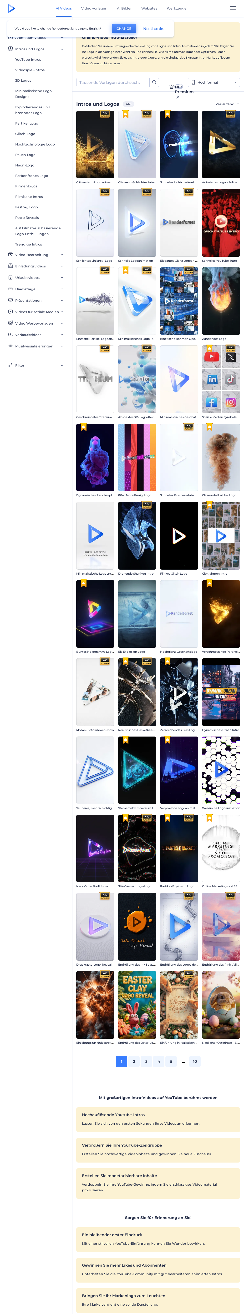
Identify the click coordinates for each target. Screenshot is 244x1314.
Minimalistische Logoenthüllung (99, 573)
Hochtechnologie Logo (35, 144)
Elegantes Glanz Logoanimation (183, 260)
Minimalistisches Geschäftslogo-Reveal (188, 417)
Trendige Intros (28, 244)
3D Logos (23, 80)
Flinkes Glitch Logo (173, 573)
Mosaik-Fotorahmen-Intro (95, 730)
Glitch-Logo (25, 134)
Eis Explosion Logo (131, 651)
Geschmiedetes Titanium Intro (98, 417)
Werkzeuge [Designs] (177, 8)
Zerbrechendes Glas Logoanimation (185, 730)
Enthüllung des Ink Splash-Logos (141, 964)
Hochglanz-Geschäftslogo (178, 651)
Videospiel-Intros (30, 70)
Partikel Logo (26, 123)
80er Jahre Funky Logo (134, 495)
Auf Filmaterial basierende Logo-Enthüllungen (38, 231)
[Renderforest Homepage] (11, 8)
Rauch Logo (25, 155)
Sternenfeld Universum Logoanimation (146, 808)
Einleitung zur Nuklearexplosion (99, 1042)
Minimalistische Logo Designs (33, 94)
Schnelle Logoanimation (135, 260)
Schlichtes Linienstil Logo (94, 260)
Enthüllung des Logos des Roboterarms (188, 964)
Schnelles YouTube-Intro (219, 260)
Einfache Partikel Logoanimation (99, 339)
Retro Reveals (27, 218)
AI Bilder (124, 8)
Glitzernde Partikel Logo (219, 495)
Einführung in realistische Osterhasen (187, 1042)
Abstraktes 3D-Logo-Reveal (138, 417)
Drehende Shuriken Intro (136, 573)
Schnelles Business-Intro (177, 495)
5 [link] (171, 1061)
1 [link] (121, 1061)
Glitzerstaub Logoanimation (96, 182)
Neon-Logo (24, 165)
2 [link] (134, 1061)
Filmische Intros (29, 197)
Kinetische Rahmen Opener (180, 339)
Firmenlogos (26, 186)
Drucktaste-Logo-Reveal (94, 964)
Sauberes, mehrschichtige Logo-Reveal (104, 808)
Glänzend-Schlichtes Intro (136, 182)
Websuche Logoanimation (221, 808)
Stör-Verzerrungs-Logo (134, 886)
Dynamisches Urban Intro (220, 730)
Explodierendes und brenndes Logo (32, 110)
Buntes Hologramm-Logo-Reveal (100, 651)
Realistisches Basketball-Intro (139, 730)
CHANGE (124, 28)
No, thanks (153, 28)
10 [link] (195, 1061)
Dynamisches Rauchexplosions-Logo (103, 495)
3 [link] (146, 1061)
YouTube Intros (28, 59)
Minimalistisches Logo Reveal (139, 339)
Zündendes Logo (214, 339)
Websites (149, 8)
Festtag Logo (26, 207)
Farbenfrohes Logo (31, 176)
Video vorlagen (94, 8)
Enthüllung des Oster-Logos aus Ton (144, 1042)
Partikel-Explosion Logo (177, 886)
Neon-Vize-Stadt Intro (92, 886)
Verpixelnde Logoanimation (180, 808)
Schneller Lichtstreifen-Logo (180, 182)
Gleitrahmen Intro (215, 573)
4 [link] (159, 1061)
